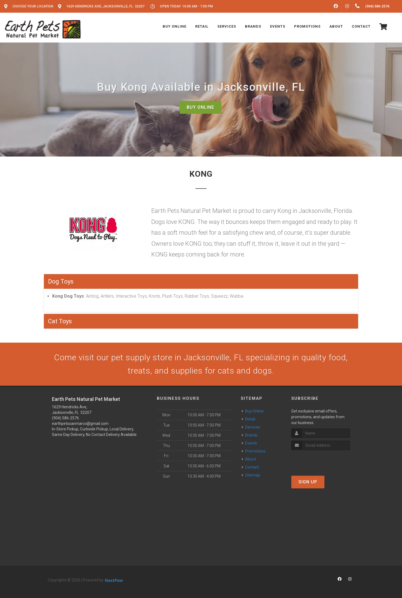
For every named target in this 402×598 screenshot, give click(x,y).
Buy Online (200, 107)
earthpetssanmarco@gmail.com (80, 423)
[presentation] (320, 460)
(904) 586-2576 (65, 418)
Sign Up (307, 482)
